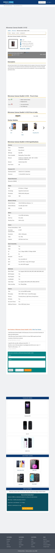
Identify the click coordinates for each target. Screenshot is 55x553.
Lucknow (20, 541)
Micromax (14, 30)
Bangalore (8, 539)
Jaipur (20, 546)
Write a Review (43, 54)
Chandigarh (33, 543)
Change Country (46, 546)
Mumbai (8, 541)
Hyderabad (9, 546)
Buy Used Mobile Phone (18, 5)
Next (23, 134)
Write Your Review (36, 329)
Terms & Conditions (46, 544)
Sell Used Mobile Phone (8, 5)
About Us (45, 539)
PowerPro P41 (36, 133)
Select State (42, 2)
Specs (17, 33)
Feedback (47, 541)
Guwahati (33, 546)
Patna (32, 539)
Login (49, 2)
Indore (32, 541)
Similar (13, 33)
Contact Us (45, 543)
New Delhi (21, 539)
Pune (8, 543)
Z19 (11, 133)
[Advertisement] (27, 17)
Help (44, 541)
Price (9, 33)
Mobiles (9, 30)
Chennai (8, 544)
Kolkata (20, 543)
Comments (22, 33)
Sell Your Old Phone (27, 489)
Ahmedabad (21, 544)
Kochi (32, 544)
